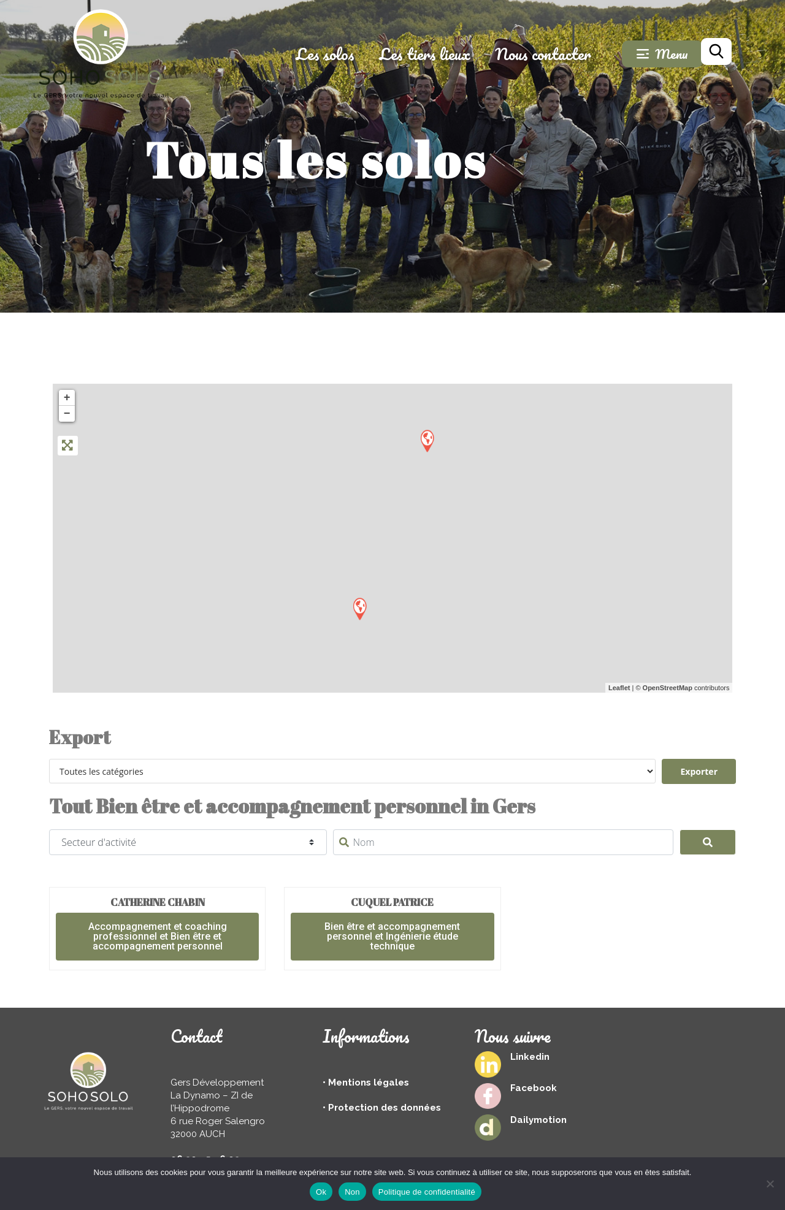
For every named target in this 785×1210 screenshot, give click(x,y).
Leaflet (619, 687)
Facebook (533, 1088)
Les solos (325, 54)
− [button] (67, 413)
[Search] (708, 842)
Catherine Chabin (157, 902)
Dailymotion (538, 1119)
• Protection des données (382, 1107)
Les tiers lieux (424, 54)
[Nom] (503, 842)
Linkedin (530, 1056)
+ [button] (67, 397)
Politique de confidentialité (426, 1192)
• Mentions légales (366, 1082)
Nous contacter (543, 54)
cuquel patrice (392, 902)
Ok (321, 1192)
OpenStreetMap (667, 687)
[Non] (770, 1184)
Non (352, 1192)
